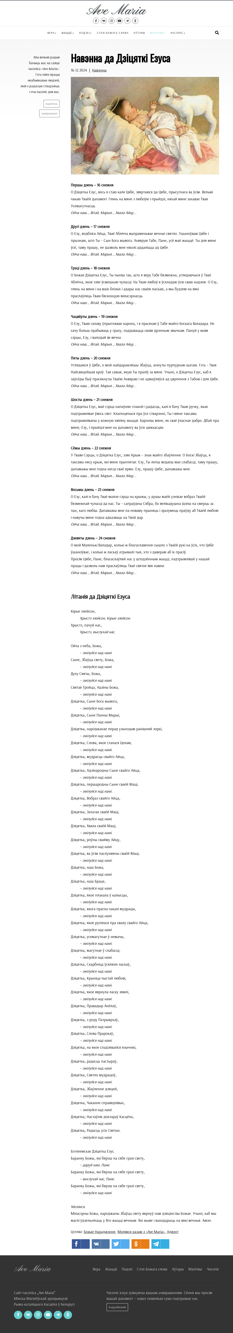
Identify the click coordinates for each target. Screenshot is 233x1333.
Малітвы (157, 32)
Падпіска (52, 104)
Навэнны (99, 70)
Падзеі (84, 32)
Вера (51, 32)
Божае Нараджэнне (99, 1231)
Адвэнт (172, 1231)
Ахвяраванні (49, 113)
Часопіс (213, 1269)
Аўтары (139, 32)
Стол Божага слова (113, 32)
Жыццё (66, 32)
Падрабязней (117, 1307)
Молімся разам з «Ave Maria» (141, 1231)
